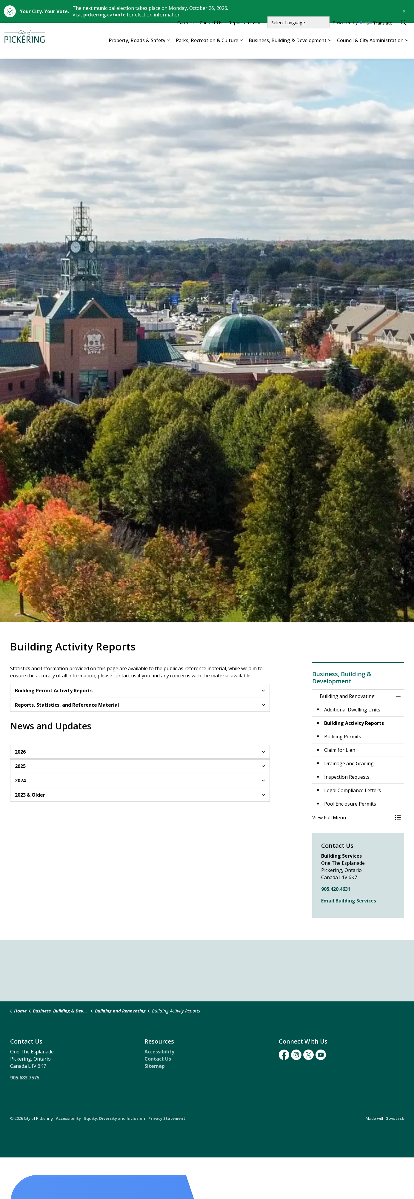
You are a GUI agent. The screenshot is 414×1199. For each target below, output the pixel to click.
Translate (376, 32)
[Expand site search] (404, 32)
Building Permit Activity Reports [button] (54, 690)
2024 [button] (20, 780)
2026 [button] (20, 752)
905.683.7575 (24, 1077)
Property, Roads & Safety (137, 49)
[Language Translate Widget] (298, 32)
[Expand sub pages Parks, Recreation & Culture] (241, 50)
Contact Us (211, 32)
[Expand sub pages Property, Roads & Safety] (168, 50)
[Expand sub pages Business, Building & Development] (330, 50)
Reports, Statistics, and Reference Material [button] (67, 705)
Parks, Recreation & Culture (207, 49)
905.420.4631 (335, 889)
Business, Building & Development (288, 49)
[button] (352, 817)
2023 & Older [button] (30, 795)
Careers (185, 32)
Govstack (394, 1118)
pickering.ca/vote (104, 14)
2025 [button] (20, 766)
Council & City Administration (370, 49)
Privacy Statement (166, 1118)
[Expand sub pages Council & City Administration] (407, 50)
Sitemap (154, 1066)
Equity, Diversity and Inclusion (114, 1118)
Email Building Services (348, 900)
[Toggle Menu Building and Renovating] (398, 817)
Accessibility (159, 1051)
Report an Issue (244, 32)
